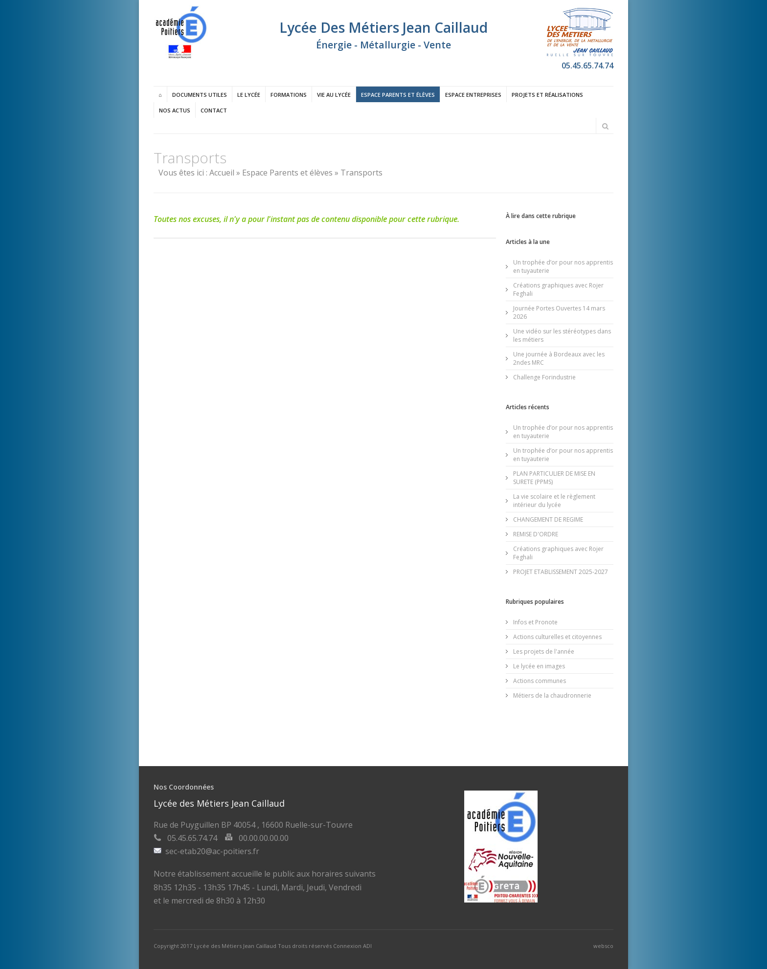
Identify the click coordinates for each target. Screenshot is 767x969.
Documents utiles (199, 94)
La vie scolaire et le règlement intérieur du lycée (554, 500)
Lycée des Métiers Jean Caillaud (236, 945)
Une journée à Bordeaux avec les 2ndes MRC (559, 358)
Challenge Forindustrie (544, 377)
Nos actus (174, 110)
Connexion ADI (352, 945)
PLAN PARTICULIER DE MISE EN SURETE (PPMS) (554, 477)
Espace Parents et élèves (398, 94)
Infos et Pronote (535, 622)
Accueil (221, 172)
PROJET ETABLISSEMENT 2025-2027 (560, 572)
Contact (214, 110)
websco (603, 945)
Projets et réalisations (547, 94)
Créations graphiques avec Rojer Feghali (558, 289)
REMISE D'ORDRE (535, 534)
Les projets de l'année (543, 651)
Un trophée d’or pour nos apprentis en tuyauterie (563, 266)
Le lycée (248, 94)
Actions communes (539, 681)
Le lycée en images (539, 666)
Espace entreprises (473, 94)
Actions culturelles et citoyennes (557, 637)
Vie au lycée (334, 94)
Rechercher (605, 126)
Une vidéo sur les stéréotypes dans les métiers (562, 335)
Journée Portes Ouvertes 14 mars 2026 (559, 312)
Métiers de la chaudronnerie (552, 695)
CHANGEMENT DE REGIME (548, 519)
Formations (289, 94)
